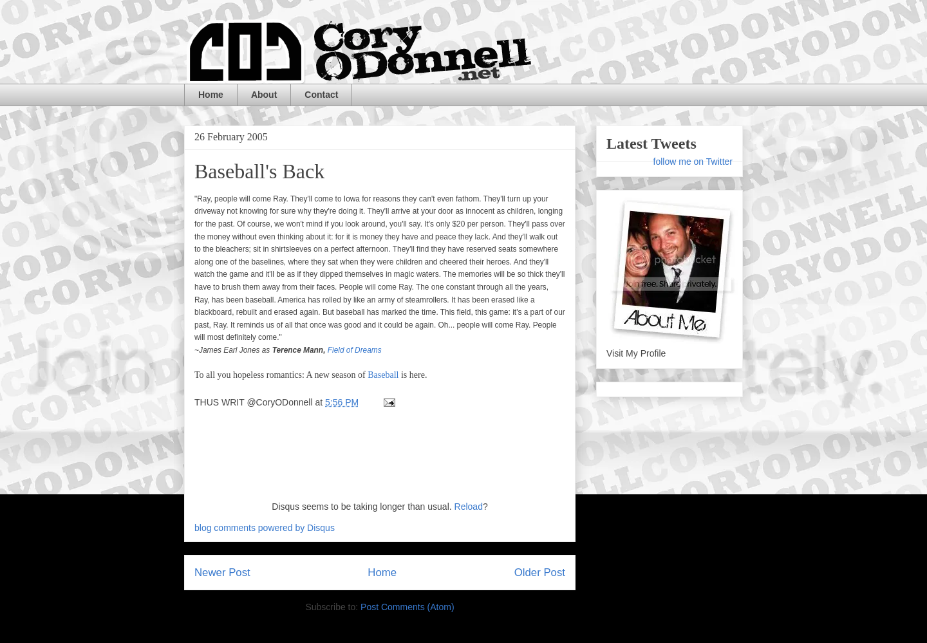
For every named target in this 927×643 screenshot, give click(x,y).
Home (210, 94)
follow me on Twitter (693, 161)
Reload (468, 506)
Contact (321, 94)
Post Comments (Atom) (407, 607)
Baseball (383, 375)
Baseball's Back (259, 171)
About (264, 94)
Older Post (539, 572)
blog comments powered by (264, 528)
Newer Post (222, 572)
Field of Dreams (355, 350)
